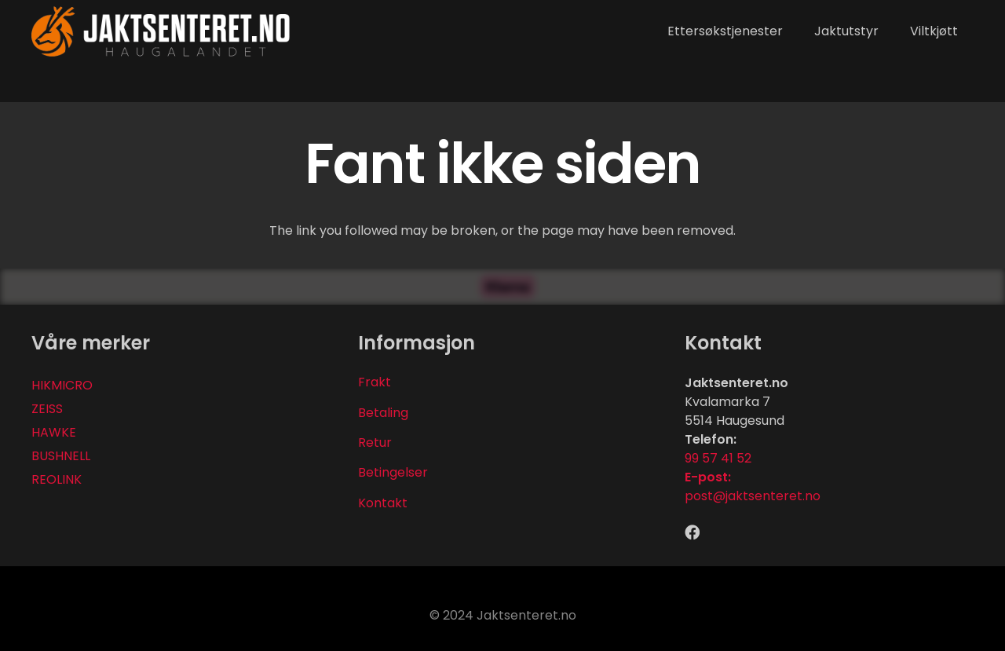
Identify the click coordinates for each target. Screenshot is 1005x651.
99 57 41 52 (718, 458)
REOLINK (56, 479)
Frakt (374, 382)
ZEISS (47, 409)
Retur (375, 442)
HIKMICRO (62, 385)
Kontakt (382, 503)
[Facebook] (692, 532)
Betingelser (393, 472)
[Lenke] (161, 31)
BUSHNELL (60, 456)
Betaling (383, 413)
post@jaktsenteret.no (752, 496)
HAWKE (53, 432)
